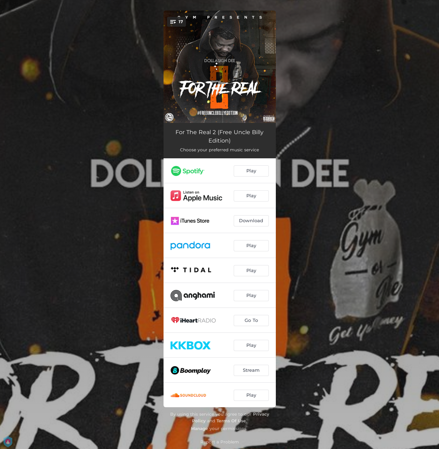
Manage (199, 428)
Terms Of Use (231, 420)
